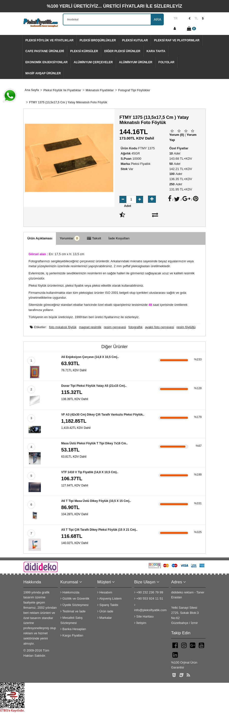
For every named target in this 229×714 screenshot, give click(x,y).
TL (196, 18)
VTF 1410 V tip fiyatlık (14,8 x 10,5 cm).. (89, 472)
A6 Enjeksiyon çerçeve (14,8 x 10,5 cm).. (90, 357)
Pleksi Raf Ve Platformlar (176, 40)
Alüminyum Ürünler (135, 62)
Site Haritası (144, 616)
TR (176, 18)
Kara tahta (156, 51)
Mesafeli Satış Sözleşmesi (71, 620)
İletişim (140, 623)
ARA (157, 19)
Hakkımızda (69, 592)
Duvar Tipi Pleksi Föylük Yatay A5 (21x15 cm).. (94, 386)
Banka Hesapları (73, 629)
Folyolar (166, 62)
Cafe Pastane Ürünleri (44, 51)
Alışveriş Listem (109, 598)
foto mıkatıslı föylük (62, 327)
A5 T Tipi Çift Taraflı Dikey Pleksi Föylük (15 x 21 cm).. (99, 529)
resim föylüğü (186, 327)
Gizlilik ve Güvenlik (74, 598)
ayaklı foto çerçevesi (159, 327)
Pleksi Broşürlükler (98, 40)
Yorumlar (70, 238)
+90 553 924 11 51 (148, 598)
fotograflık (136, 327)
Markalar (104, 618)
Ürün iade (105, 611)
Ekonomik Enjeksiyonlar (46, 62)
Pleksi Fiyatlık (140, 164)
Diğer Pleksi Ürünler (122, 51)
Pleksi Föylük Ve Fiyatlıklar (49, 40)
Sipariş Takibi (107, 605)
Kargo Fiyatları (71, 635)
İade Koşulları (119, 238)
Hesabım (104, 592)
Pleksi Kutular (135, 40)
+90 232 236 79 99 (148, 592)
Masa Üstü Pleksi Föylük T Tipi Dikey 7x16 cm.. (94, 443)
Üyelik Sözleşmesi (74, 605)
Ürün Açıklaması (39, 238)
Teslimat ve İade (72, 611)
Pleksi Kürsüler (84, 51)
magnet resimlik (90, 327)
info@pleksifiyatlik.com (150, 607)
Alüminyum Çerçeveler (93, 62)
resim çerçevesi (115, 327)
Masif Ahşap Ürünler (43, 73)
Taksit (94, 238)
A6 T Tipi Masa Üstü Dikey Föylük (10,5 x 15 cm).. (96, 501)
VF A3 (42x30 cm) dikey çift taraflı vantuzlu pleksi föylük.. (102, 414)
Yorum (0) (176, 135)
